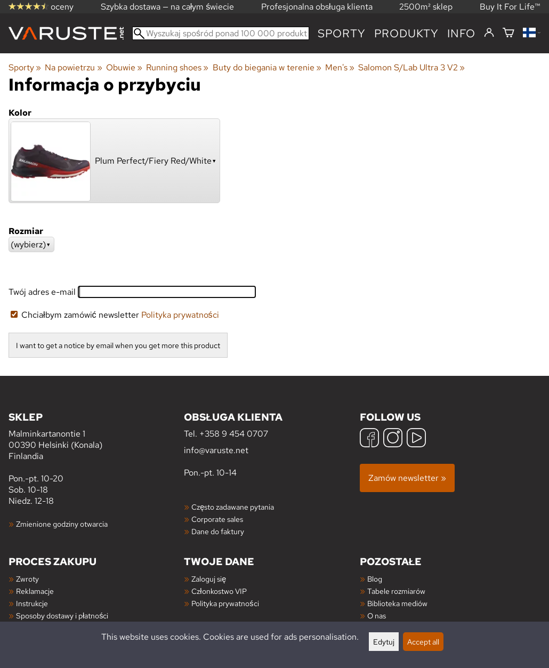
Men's (339, 67)
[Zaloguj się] (489, 33)
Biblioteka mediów (397, 603)
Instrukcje (32, 603)
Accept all (423, 642)
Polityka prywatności (180, 314)
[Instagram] (392, 439)
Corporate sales (217, 519)
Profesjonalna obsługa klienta (317, 6)
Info (461, 33)
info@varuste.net (216, 450)
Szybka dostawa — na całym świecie (168, 6)
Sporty (342, 33)
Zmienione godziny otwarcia (62, 524)
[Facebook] (369, 439)
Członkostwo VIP (218, 591)
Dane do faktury (217, 531)
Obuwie (124, 67)
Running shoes (177, 67)
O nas (376, 615)
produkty (406, 33)
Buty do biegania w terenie (267, 67)
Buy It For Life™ (510, 6)
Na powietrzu (73, 67)
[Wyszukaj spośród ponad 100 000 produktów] (220, 33)
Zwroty (27, 579)
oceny (41, 6)
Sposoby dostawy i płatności (62, 615)
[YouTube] (416, 439)
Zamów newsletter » (407, 478)
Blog (374, 579)
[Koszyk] (508, 33)
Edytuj (383, 642)
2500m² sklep (426, 6)
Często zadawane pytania (232, 507)
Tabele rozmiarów (396, 591)
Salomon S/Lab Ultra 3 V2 (411, 67)
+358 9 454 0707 (233, 433)
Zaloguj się (208, 579)
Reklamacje (35, 591)
